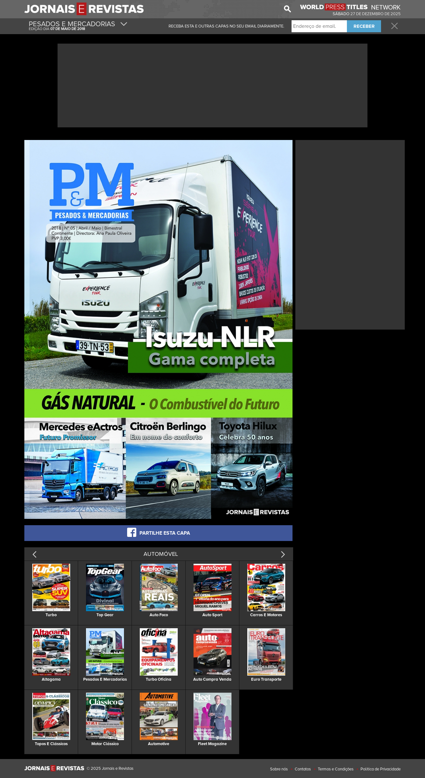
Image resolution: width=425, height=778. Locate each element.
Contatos (303, 769)
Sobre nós (279, 769)
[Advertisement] (212, 84)
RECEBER (364, 26)
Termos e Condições (336, 769)
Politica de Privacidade (380, 769)
